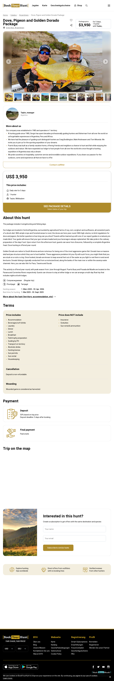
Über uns (36, 642)
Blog (35, 645)
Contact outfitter (57, 165)
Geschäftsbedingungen (60, 648)
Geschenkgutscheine (79, 651)
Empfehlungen (77, 645)
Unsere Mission (39, 648)
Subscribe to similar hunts (58, 548)
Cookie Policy (56, 654)
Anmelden (93, 642)
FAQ (72, 654)
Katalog (54, 645)
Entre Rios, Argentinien (13, 27)
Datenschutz (56, 651)
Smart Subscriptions (79, 642)
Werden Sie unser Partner (99, 648)
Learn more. (8, 678)
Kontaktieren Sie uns (41, 651)
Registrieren (94, 645)
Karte (53, 642)
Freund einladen (77, 648)
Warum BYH (38, 654)
